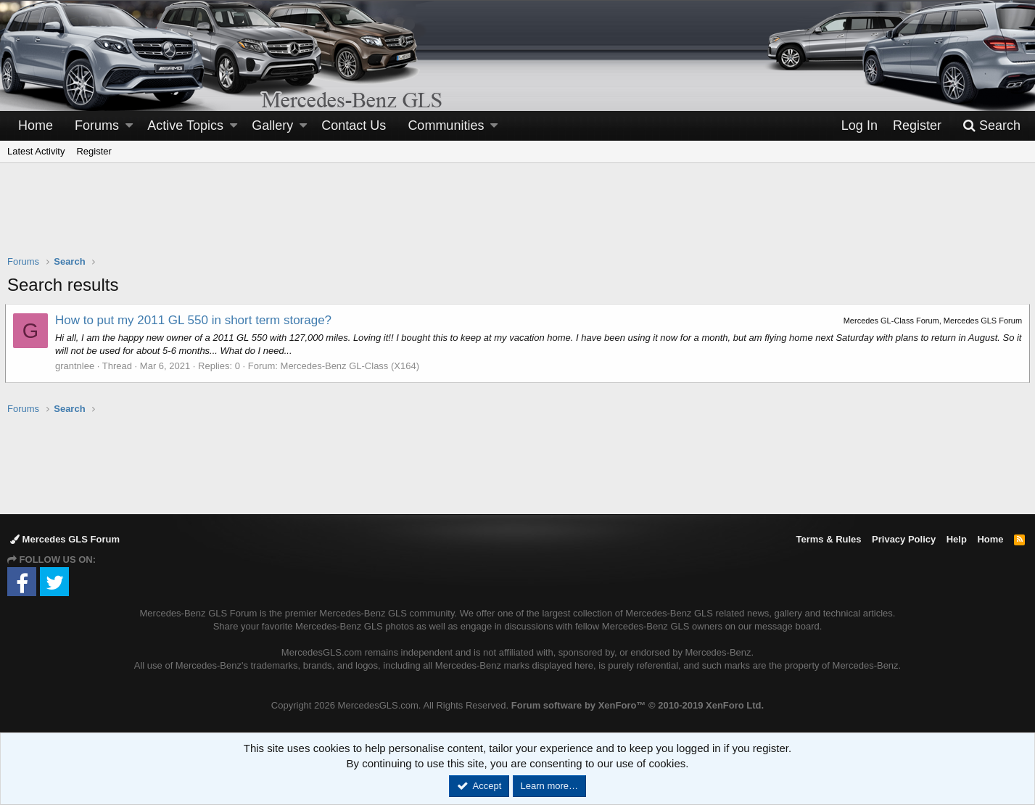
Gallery (272, 125)
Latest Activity (36, 151)
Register (93, 151)
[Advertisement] (518, 218)
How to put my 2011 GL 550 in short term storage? (195, 320)
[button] (129, 126)
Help (957, 539)
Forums (97, 125)
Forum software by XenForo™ (637, 705)
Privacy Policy (904, 539)
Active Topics (185, 125)
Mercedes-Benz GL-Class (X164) (352, 365)
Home (35, 125)
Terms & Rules (828, 539)
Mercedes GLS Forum (65, 539)
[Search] (991, 126)
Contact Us (353, 125)
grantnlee (76, 365)
